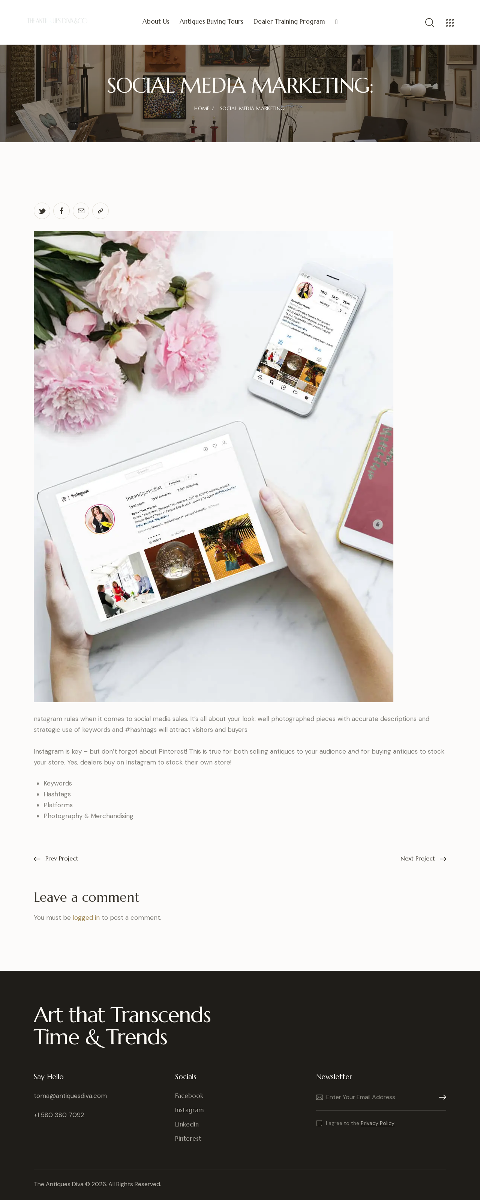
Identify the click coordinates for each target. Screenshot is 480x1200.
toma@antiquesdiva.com (70, 1096)
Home (201, 108)
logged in (86, 917)
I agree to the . (361, 1123)
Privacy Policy (377, 1123)
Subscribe (440, 1097)
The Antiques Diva (59, 1184)
